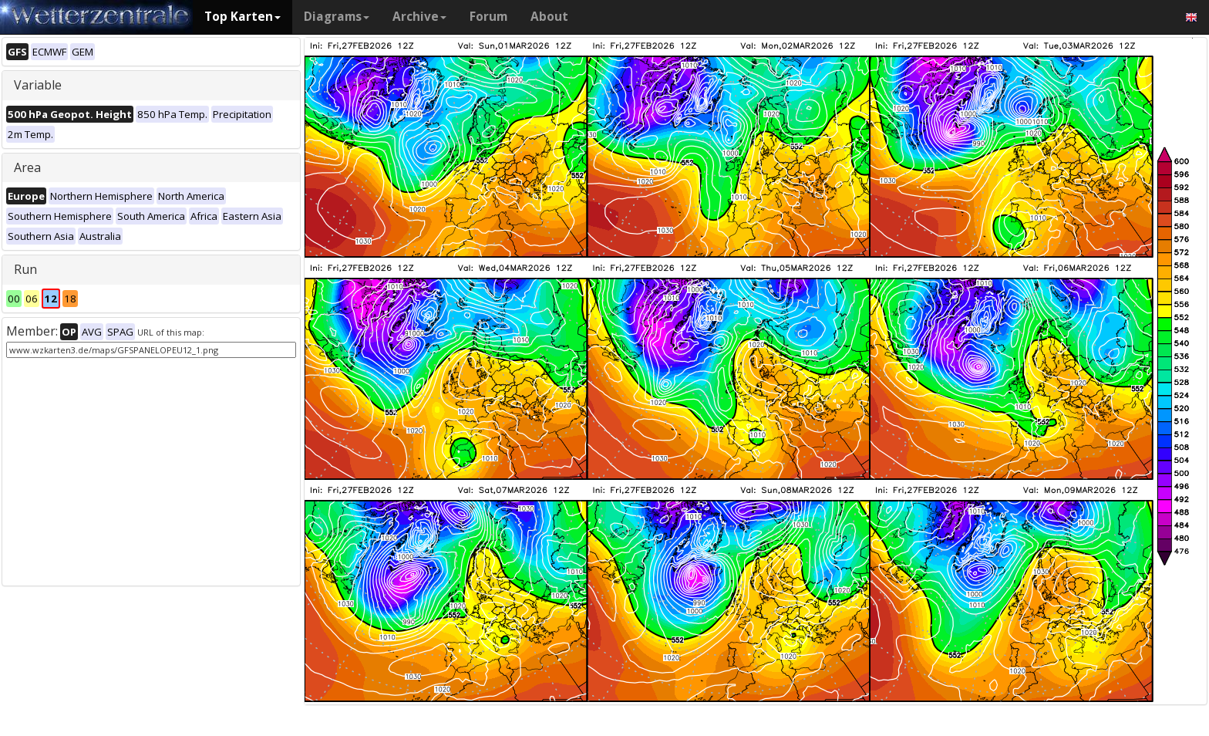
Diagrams (336, 16)
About (549, 16)
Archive (419, 16)
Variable (38, 84)
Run (25, 269)
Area (27, 167)
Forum (488, 16)
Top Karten (242, 16)
